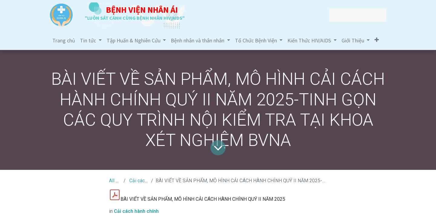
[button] (376, 39)
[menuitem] (64, 40)
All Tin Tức (120, 180)
